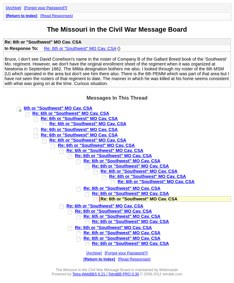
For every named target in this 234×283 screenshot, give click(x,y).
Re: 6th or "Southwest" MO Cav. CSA (80, 48)
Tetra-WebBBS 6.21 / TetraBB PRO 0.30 (105, 274)
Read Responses (56, 15)
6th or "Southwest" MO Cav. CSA (58, 108)
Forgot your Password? (45, 7)
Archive (13, 7)
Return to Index (21, 15)
